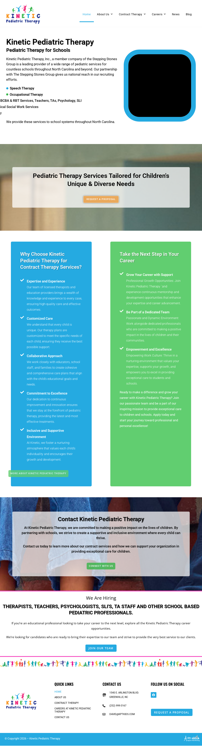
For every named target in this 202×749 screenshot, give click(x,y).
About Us (105, 14)
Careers (159, 14)
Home (87, 14)
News (176, 14)
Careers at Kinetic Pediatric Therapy (72, 713)
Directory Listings (74, 741)
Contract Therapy (132, 14)
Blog (189, 14)
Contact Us (61, 720)
